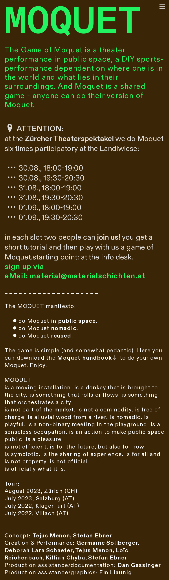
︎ (162, 7)
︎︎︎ (87, 358)
